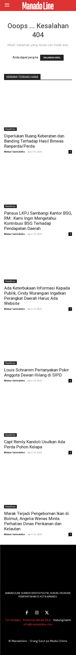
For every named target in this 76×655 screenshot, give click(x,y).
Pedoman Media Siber (37, 620)
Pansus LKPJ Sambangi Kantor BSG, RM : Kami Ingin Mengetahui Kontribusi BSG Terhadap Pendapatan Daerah (38, 221)
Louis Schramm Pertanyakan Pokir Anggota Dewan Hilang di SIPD (36, 373)
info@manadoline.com (38, 624)
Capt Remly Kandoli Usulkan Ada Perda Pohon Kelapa (34, 444)
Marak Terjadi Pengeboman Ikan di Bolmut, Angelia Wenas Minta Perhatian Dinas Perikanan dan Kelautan (36, 521)
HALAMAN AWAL (52, 57)
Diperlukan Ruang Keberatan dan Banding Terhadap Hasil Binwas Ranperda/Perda (34, 141)
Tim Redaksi (13, 620)
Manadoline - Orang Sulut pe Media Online (39, 641)
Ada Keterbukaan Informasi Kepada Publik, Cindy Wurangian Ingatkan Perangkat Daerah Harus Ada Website (37, 296)
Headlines (10, 129)
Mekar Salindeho (14, 151)
